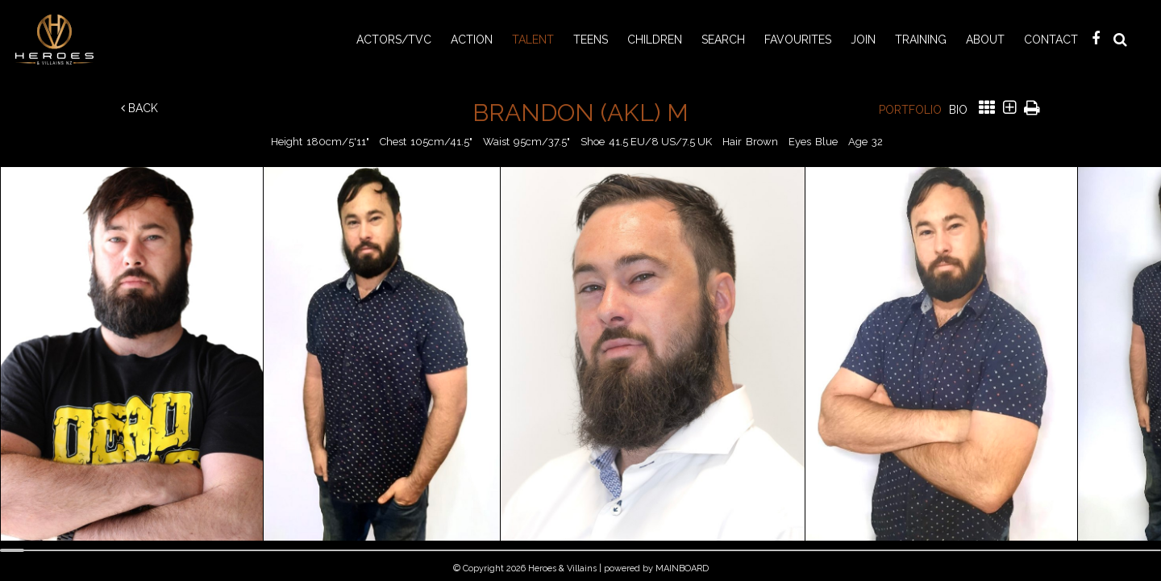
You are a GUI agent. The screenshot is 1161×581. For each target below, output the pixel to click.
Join (863, 39)
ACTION (472, 39)
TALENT (533, 39)
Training (921, 39)
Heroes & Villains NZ (59, 39)
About (985, 39)
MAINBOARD (682, 568)
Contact (1051, 39)
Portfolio (910, 109)
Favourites (797, 39)
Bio (958, 109)
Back (139, 108)
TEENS (590, 39)
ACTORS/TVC (393, 39)
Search (723, 39)
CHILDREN (654, 39)
